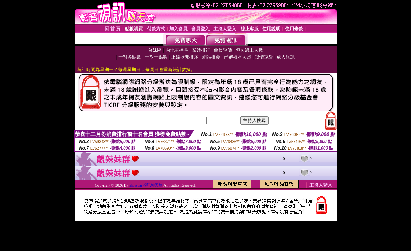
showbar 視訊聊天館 (146, 185)
